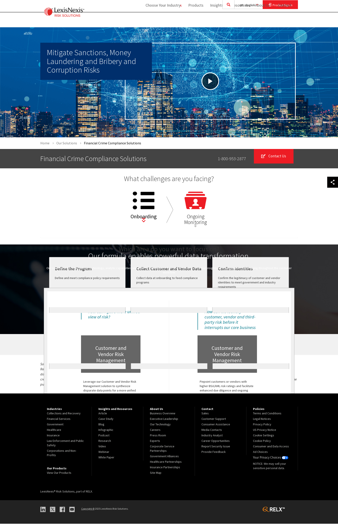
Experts (155, 446)
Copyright (87, 514)
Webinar (103, 457)
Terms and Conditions (267, 419)
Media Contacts (211, 435)
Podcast (103, 441)
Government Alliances (164, 461)
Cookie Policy (262, 446)
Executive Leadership (164, 424)
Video (102, 452)
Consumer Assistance (215, 430)
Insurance (53, 441)
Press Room (158, 441)
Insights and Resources (227, 21)
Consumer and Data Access (271, 452)
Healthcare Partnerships (166, 467)
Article (102, 419)
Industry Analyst (212, 441)
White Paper (106, 463)
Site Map (155, 478)
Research (104, 446)
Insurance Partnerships (165, 472)
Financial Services (58, 424)
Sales (205, 419)
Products (193, 21)
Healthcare (54, 435)
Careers (155, 435)
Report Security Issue (215, 452)
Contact (284, 21)
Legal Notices (262, 424)
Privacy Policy (262, 430)
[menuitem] (194, 21)
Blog (101, 430)
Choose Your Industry (158, 21)
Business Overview (162, 419)
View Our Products (59, 478)
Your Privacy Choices (270, 463)
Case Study (105, 424)
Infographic (105, 435)
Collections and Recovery (64, 419)
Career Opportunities (215, 446)
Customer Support (213, 424)
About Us (260, 21)
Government (55, 430)
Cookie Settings (263, 441)
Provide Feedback (213, 457)
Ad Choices (260, 457)
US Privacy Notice (264, 435)
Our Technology (160, 430)
